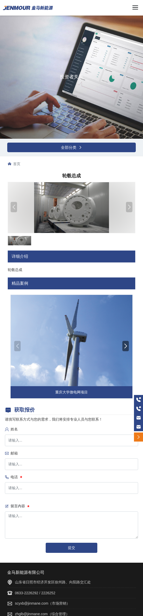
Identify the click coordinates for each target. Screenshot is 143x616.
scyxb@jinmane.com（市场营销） (42, 603)
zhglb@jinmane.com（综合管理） (42, 614)
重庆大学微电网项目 (71, 392)
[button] (125, 346)
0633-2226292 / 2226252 (35, 593)
